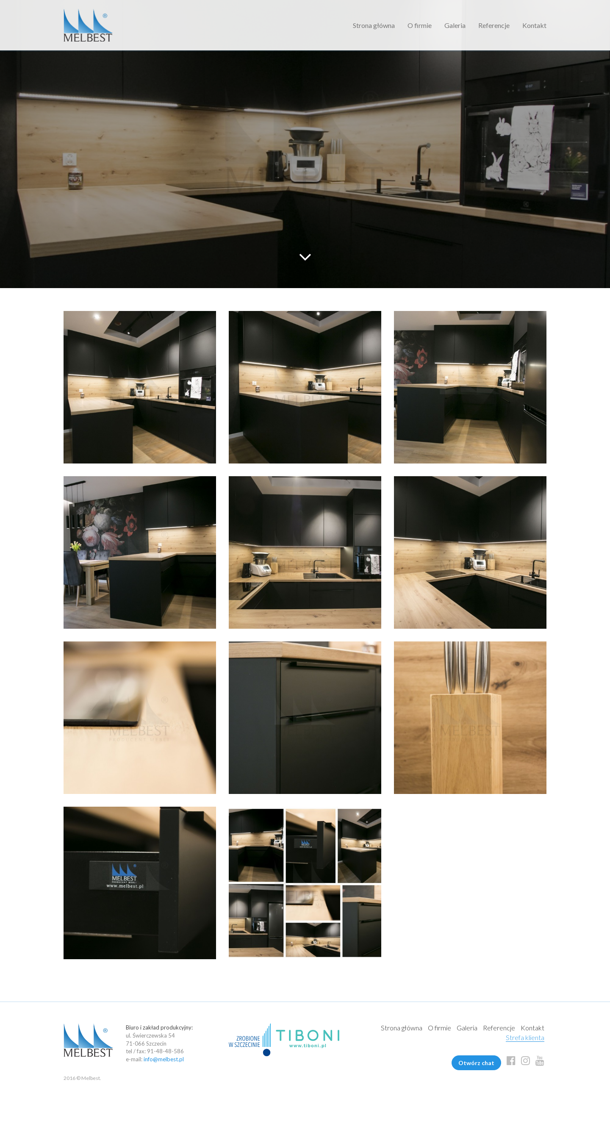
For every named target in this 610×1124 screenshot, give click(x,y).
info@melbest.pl (164, 1059)
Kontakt (534, 25)
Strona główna (374, 25)
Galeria (455, 25)
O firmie (420, 25)
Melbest (88, 25)
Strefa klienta (525, 1037)
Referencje (494, 25)
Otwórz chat (476, 1062)
